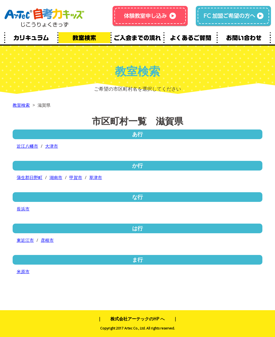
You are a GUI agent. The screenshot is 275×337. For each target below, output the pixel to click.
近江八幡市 (27, 146)
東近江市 (25, 240)
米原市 (23, 272)
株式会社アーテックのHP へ (137, 319)
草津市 (95, 177)
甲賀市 (75, 177)
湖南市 (55, 177)
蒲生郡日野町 (29, 177)
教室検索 (21, 105)
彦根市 (47, 240)
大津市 (51, 146)
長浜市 (23, 209)
